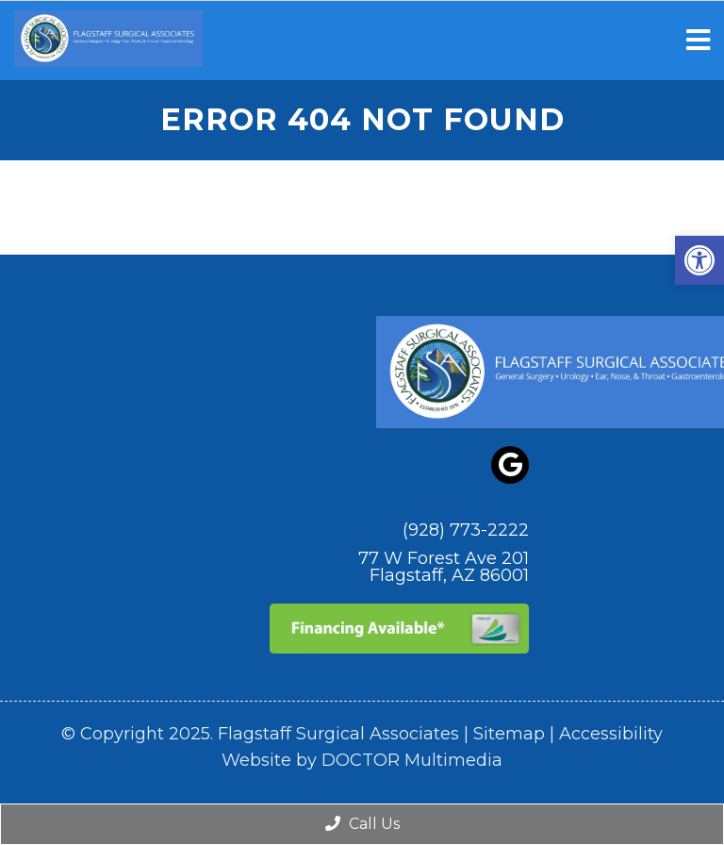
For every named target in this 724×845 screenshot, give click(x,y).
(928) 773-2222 (466, 530)
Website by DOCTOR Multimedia (362, 760)
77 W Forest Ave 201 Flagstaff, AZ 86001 (443, 567)
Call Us (362, 824)
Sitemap (509, 733)
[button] (699, 260)
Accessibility (611, 733)
